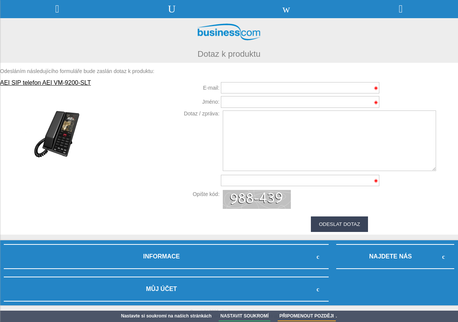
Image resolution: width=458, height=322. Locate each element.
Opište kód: (206, 194)
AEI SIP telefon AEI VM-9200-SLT (45, 82)
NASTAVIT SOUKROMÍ (244, 316)
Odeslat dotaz (339, 224)
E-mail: (211, 88)
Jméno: (210, 102)
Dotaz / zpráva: (201, 113)
